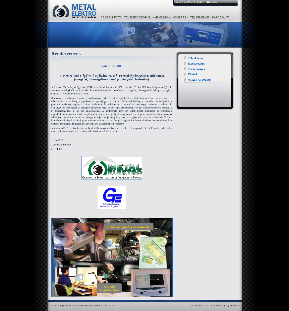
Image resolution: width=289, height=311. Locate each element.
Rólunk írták (195, 58)
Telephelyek (200, 17)
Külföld (192, 74)
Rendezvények (196, 69)
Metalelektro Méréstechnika (189, 2)
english (214, 2)
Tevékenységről (137, 17)
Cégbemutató (111, 17)
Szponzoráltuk (196, 63)
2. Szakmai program (61, 144)
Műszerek (180, 17)
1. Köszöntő (57, 140)
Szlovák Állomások (199, 79)
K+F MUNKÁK (162, 17)
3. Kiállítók (56, 149)
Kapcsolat (220, 17)
